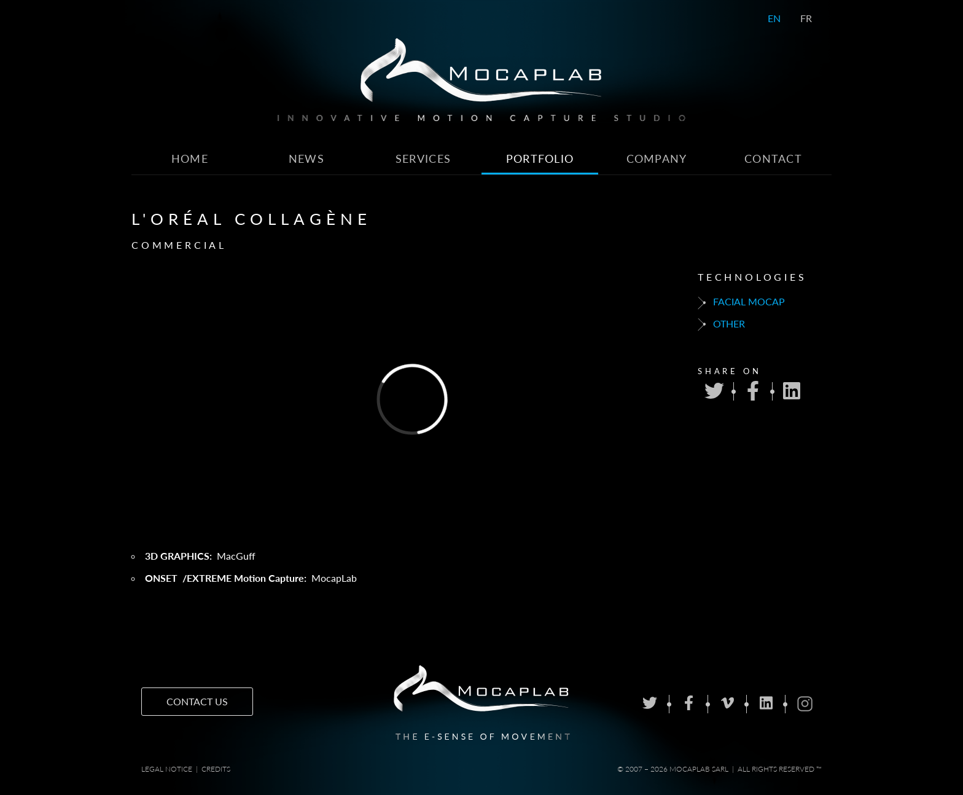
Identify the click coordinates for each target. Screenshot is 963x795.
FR (806, 18)
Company (656, 158)
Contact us (197, 701)
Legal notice (166, 768)
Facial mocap (741, 302)
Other (721, 324)
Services (423, 158)
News (306, 158)
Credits (215, 768)
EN (774, 18)
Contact (773, 158)
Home (189, 158)
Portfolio (540, 158)
